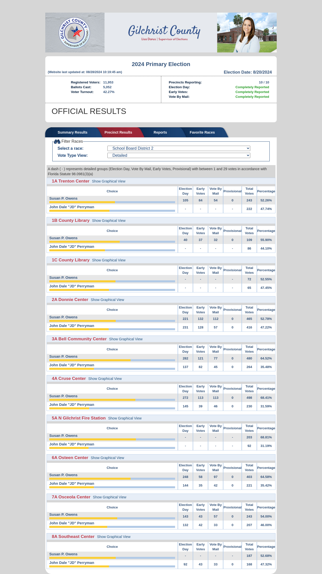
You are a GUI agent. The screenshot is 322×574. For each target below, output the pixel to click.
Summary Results (72, 132)
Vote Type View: (73, 155)
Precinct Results (118, 132)
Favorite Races (202, 132)
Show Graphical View (108, 181)
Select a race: (71, 148)
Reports (160, 132)
